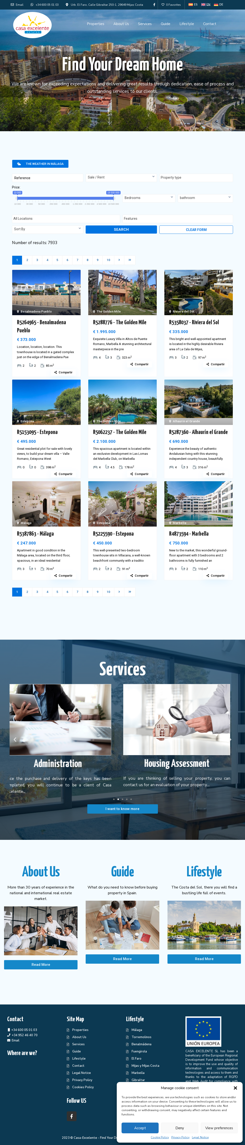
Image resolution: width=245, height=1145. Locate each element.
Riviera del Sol (183, 311)
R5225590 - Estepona (113, 534)
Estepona (27, 421)
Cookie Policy (160, 1137)
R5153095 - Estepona (37, 432)
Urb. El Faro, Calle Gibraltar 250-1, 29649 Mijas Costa (107, 5)
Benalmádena (141, 1044)
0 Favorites (171, 5)
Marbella (179, 523)
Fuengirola (139, 1051)
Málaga (26, 523)
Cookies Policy (83, 1087)
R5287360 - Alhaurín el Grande (198, 432)
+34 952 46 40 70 (25, 1035)
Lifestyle (186, 23)
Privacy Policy (180, 1137)
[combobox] (121, 178)
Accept (140, 1128)
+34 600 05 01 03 (47, 5)
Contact (209, 23)
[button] (235, 1088)
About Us (121, 23)
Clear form (196, 230)
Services (145, 23)
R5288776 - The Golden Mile (119, 322)
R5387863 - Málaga (35, 534)
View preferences (219, 1128)
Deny (179, 1128)
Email (17, 5)
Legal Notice (200, 1137)
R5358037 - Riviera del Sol (194, 322)
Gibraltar (138, 1080)
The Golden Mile (109, 311)
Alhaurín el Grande (186, 421)
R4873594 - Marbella (189, 534)
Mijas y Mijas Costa (145, 1066)
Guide (165, 23)
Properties (95, 23)
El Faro (136, 1058)
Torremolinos (141, 1037)
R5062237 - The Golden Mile (119, 432)
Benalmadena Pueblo (36, 311)
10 (108, 260)
